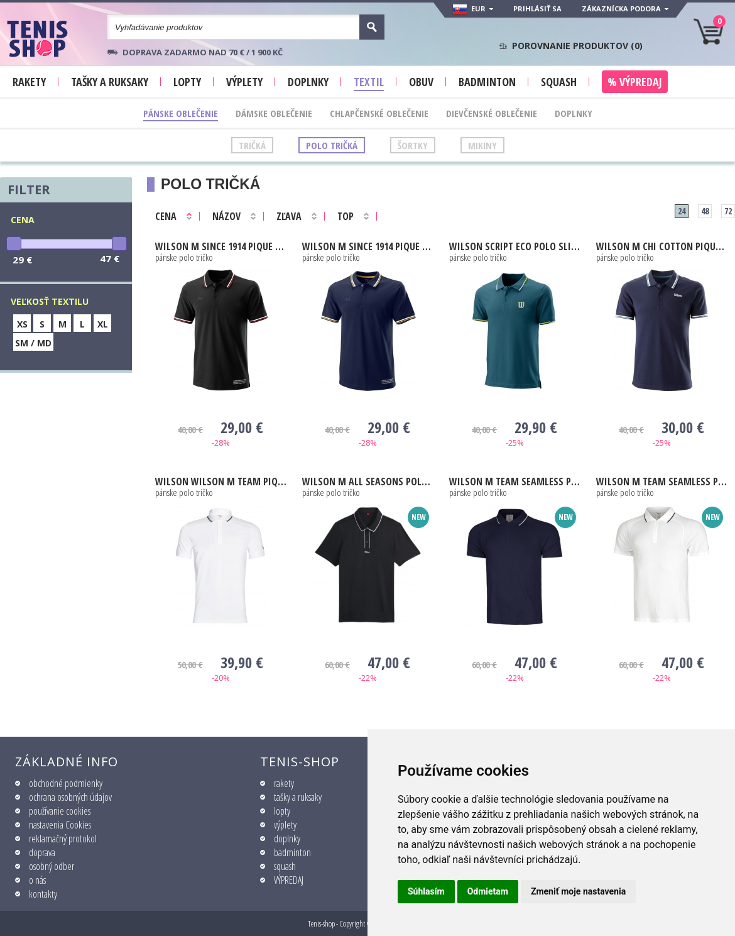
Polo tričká (331, 145)
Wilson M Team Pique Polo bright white (220, 481)
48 (705, 211)
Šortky (413, 145)
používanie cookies (59, 811)
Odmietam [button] (487, 891)
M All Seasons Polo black (367, 481)
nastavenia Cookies (60, 825)
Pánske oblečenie (180, 113)
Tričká (252, 145)
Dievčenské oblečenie (491, 113)
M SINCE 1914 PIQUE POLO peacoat (367, 246)
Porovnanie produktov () (577, 46)
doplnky (287, 838)
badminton (292, 852)
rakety (284, 783)
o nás (37, 880)
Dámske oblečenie (274, 113)
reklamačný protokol (63, 838)
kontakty (43, 894)
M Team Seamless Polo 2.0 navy (514, 481)
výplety (285, 825)
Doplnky (573, 113)
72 (728, 211)
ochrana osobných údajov (70, 797)
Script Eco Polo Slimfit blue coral (514, 246)
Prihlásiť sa (537, 8)
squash (285, 866)
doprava (42, 852)
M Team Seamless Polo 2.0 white (661, 481)
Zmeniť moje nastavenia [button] (578, 891)
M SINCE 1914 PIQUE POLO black (220, 246)
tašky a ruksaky (298, 797)
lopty (282, 811)
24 (681, 211)
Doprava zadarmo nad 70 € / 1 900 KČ (202, 52)
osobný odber (51, 866)
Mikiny (482, 145)
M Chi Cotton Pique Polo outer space (661, 246)
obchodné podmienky (65, 783)
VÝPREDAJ (288, 880)
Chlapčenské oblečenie (379, 113)
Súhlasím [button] (426, 891)
